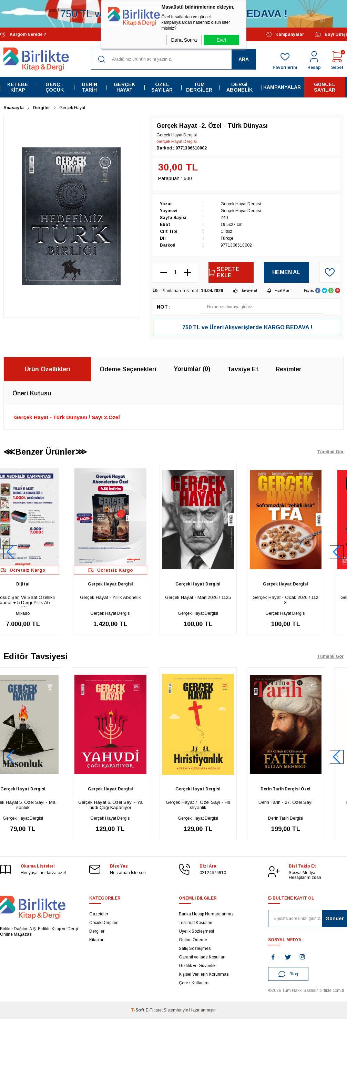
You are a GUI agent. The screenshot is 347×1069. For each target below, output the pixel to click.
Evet (221, 40)
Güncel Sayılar (324, 87)
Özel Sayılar (162, 87)
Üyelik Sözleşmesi (196, 931)
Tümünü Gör (330, 451)
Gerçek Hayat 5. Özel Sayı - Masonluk (42, 805)
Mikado (42, 613)
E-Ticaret (154, 1010)
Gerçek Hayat (124, 87)
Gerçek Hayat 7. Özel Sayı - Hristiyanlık (217, 805)
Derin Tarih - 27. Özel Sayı (305, 802)
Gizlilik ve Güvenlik (197, 965)
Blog (288, 974)
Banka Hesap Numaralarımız (206, 914)
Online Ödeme (193, 939)
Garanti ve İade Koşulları (202, 957)
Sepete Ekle (223, 272)
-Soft (138, 1010)
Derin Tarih (89, 87)
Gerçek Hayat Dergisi (176, 141)
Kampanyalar (285, 34)
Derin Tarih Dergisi (305, 818)
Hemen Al (286, 272)
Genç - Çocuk (54, 87)
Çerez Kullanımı (194, 982)
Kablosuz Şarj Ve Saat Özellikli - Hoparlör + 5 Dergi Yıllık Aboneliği (42, 601)
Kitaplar (96, 939)
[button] (337, 552)
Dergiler (96, 931)
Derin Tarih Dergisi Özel (305, 789)
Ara (243, 59)
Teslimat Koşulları (195, 922)
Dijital (42, 584)
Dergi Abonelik (239, 87)
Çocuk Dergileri (104, 922)
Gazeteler (98, 914)
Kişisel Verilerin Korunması (204, 974)
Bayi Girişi (330, 34)
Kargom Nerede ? (23, 35)
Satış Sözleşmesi (195, 948)
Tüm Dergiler (199, 87)
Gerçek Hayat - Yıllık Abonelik (129, 597)
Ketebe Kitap (17, 87)
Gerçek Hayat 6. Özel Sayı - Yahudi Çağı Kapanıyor (130, 805)
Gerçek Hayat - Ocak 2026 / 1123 (305, 600)
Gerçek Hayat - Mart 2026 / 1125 (217, 597)
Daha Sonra (184, 40)
